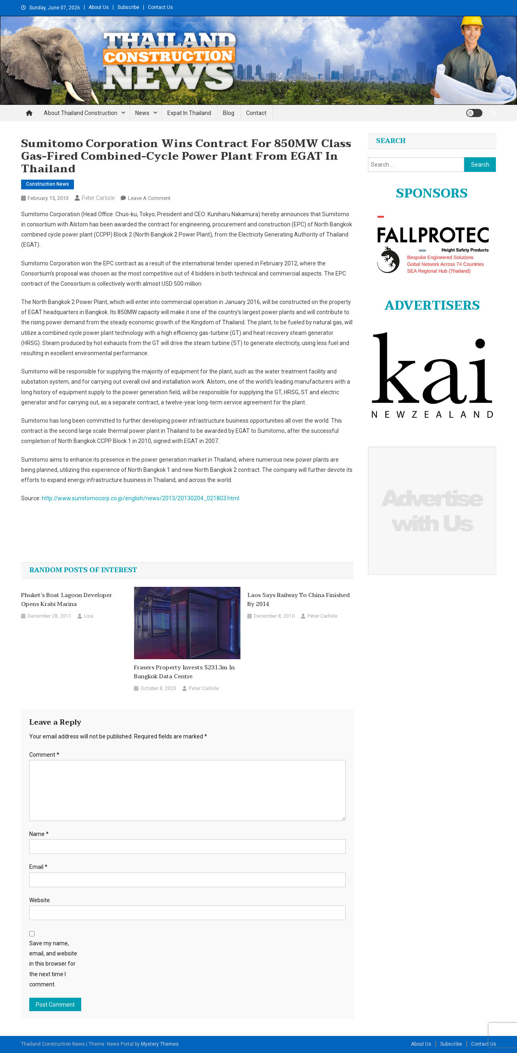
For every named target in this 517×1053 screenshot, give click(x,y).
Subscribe (128, 7)
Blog (228, 113)
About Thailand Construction (80, 113)
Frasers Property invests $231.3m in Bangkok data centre (184, 672)
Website (39, 900)
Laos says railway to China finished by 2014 (298, 600)
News (142, 113)
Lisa (88, 616)
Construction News (47, 184)
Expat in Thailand (189, 113)
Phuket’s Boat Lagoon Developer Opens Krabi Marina (66, 600)
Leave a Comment (149, 198)
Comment (44, 754)
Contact (256, 113)
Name (39, 834)
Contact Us (160, 7)
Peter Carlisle (98, 198)
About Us (99, 7)
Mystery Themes (160, 1044)
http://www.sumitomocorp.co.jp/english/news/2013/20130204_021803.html (140, 498)
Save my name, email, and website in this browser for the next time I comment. (53, 964)
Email (38, 867)
